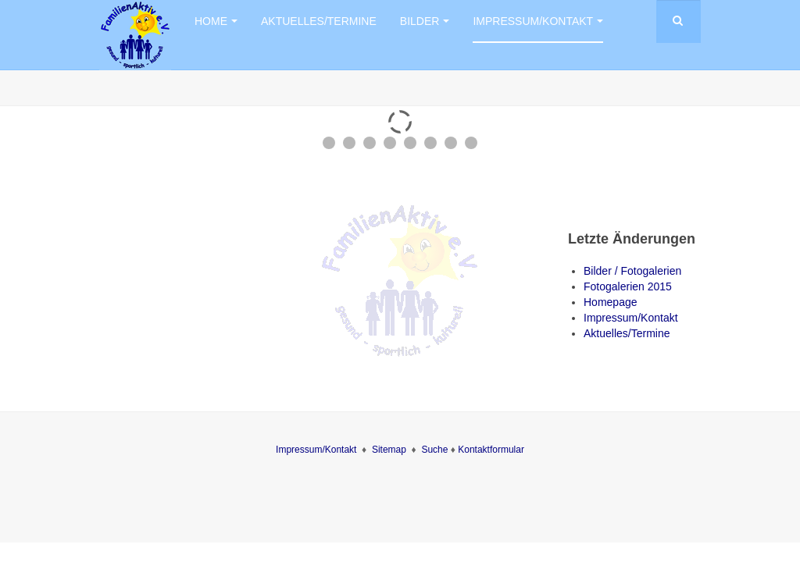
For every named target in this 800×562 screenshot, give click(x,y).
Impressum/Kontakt (538, 21)
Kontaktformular (491, 449)
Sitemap (389, 449)
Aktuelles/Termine (319, 21)
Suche (435, 449)
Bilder (425, 21)
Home (216, 21)
